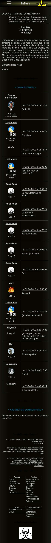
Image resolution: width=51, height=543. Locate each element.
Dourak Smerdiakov (11, 96)
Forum (12, 486)
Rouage (27, 32)
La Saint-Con (14, 484)
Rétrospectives (32, 499)
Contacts (13, 481)
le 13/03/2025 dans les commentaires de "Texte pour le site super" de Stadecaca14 (27, 464)
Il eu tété (25, 27)
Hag (11, 344)
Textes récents (15, 510)
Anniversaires (32, 497)
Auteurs (29, 501)
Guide (11, 479)
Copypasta (11, 364)
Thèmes (18, 14)
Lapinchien (11, 122)
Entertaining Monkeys (31, 513)
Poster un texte (32, 479)
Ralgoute (11, 327)
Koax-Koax (11, 184)
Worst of (29, 492)
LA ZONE (6, 14)
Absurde (36, 14)
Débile (27, 14)
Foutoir (12, 490)
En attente (30, 481)
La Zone (25, 3)
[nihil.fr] (29, 510)
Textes (34, 477)
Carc (11, 283)
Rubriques (30, 484)
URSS (11, 512)
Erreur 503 (13, 492)
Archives (29, 494)
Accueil (17, 477)
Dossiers (30, 486)
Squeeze (30, 516)
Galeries (12, 488)
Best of (29, 490)
